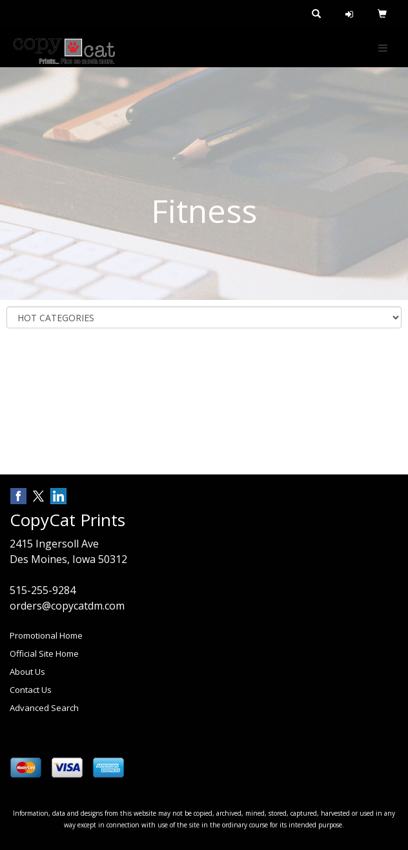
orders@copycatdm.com (67, 606)
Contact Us (31, 690)
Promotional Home (46, 635)
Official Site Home (44, 653)
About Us (27, 671)
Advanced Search (44, 708)
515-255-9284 (43, 590)
